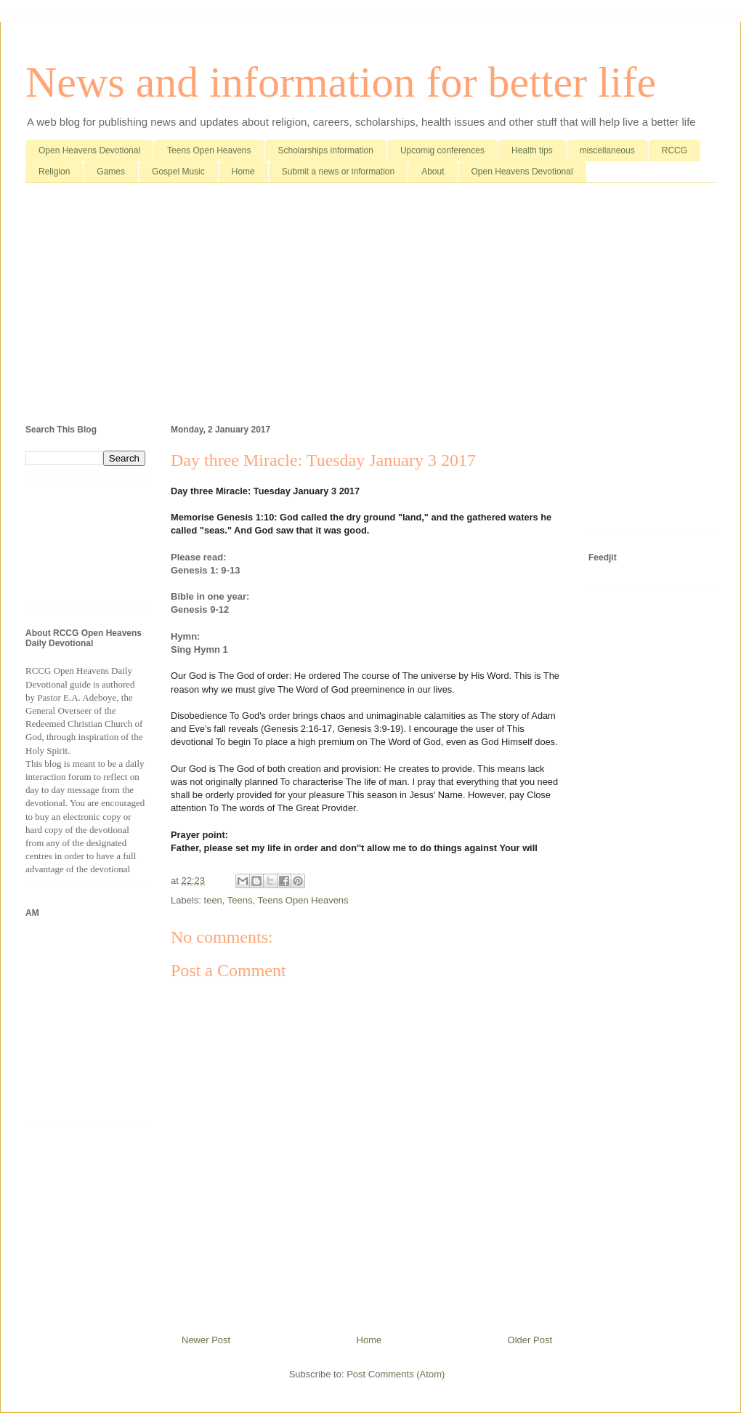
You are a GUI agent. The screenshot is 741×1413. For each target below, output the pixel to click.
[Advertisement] (370, 306)
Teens (240, 900)
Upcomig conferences (442, 150)
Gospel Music (178, 171)
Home (243, 171)
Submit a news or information (338, 171)
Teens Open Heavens (209, 150)
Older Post (530, 1339)
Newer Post (206, 1339)
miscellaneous (607, 150)
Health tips (532, 150)
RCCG (674, 150)
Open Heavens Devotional (89, 150)
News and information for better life (340, 82)
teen (213, 900)
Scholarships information (325, 150)
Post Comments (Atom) (396, 1374)
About (432, 171)
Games (111, 171)
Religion (54, 171)
